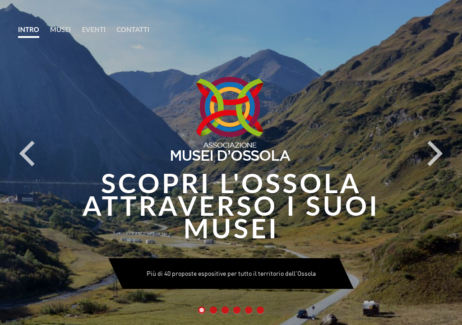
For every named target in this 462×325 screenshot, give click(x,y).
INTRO (28, 29)
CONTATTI (132, 29)
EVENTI (94, 29)
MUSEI (60, 29)
